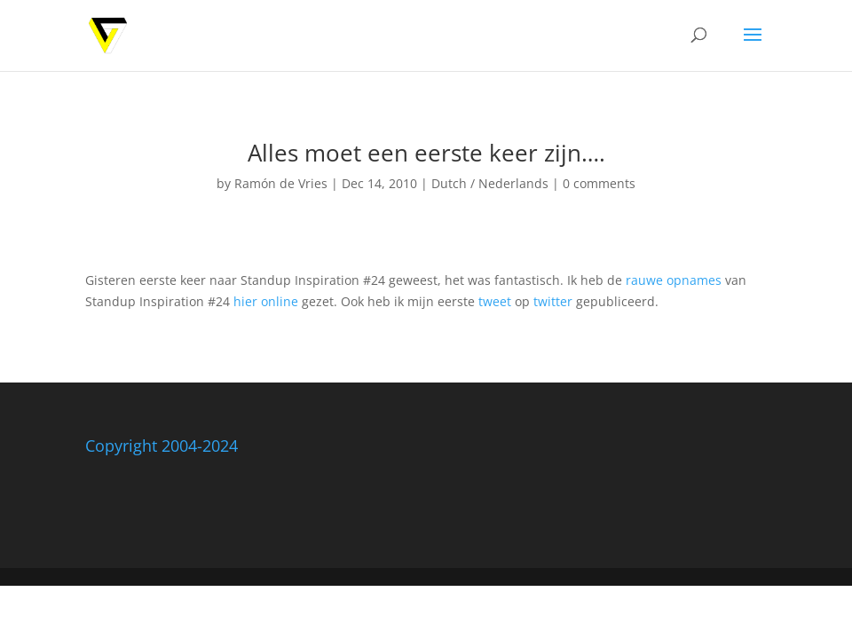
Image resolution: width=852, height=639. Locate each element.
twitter (552, 301)
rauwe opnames (674, 280)
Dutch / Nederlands (489, 183)
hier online (265, 301)
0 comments (599, 183)
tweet (494, 301)
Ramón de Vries (280, 183)
